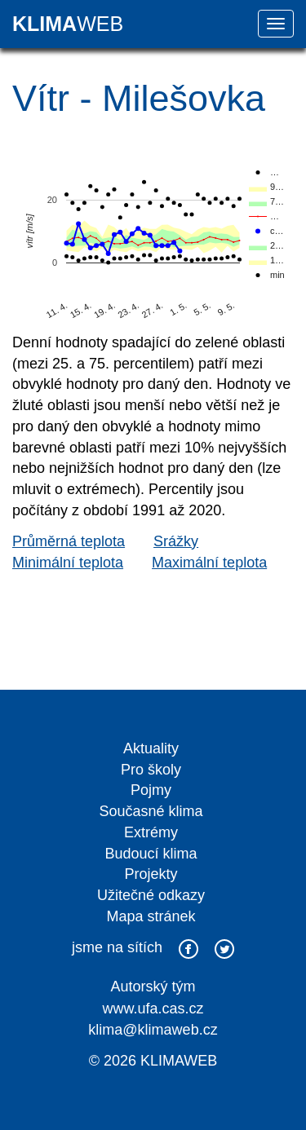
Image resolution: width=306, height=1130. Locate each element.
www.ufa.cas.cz (152, 1008)
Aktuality (151, 748)
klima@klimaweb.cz (152, 1030)
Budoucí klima (150, 853)
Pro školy (151, 769)
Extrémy (151, 832)
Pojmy (151, 790)
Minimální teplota (67, 562)
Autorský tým (152, 986)
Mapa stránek (150, 916)
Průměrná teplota (68, 541)
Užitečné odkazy (151, 895)
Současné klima (150, 811)
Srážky (175, 541)
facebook (188, 949)
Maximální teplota (209, 562)
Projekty (150, 874)
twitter (224, 949)
